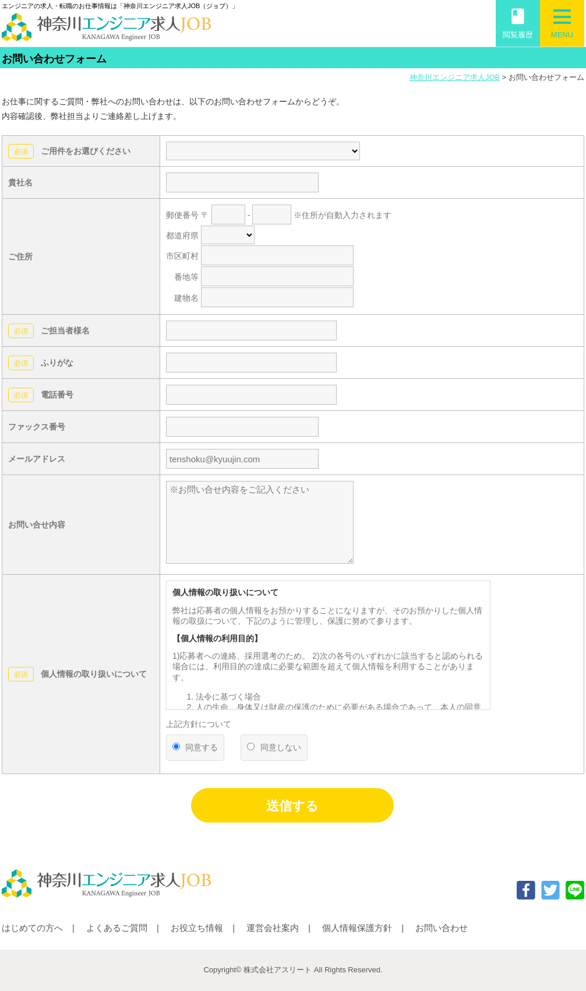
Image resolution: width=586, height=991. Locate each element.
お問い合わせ (441, 928)
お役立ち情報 (197, 928)
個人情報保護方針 (357, 928)
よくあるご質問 (116, 928)
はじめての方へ (32, 928)
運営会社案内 (272, 928)
